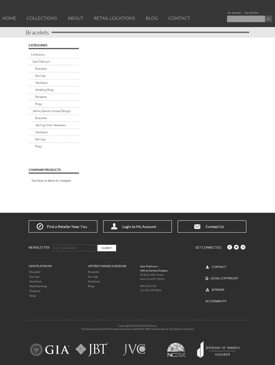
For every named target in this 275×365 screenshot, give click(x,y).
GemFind (138, 328)
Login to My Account (139, 226)
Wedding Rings (38, 286)
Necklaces (35, 281)
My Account (234, 12)
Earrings (34, 276)
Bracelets (34, 271)
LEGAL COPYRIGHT (224, 278)
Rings (32, 295)
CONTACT (219, 266)
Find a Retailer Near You (67, 226)
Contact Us (214, 226)
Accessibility (215, 301)
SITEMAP (218, 289)
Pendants (34, 290)
